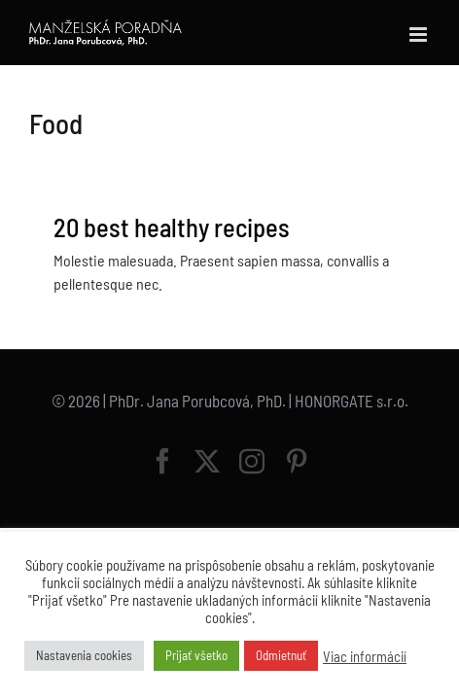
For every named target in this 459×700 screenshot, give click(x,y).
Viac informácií (364, 656)
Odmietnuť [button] (281, 655)
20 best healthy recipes (171, 227)
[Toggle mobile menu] (419, 34)
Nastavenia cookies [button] (84, 655)
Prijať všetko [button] (196, 655)
